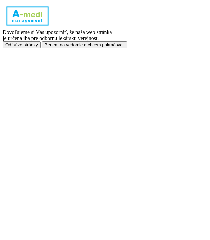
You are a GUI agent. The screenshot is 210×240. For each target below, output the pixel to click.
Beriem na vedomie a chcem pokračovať (84, 44)
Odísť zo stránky (21, 44)
